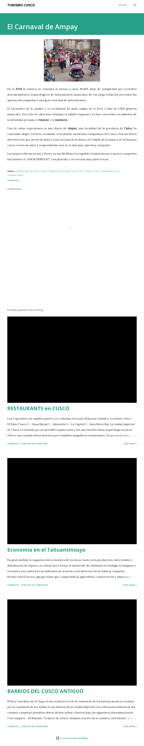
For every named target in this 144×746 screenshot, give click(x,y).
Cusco (44, 171)
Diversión (54, 171)
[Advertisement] (72, 284)
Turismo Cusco (21, 5)
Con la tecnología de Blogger (72, 738)
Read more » (130, 443)
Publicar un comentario (35, 443)
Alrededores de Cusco (27, 171)
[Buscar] (123, 5)
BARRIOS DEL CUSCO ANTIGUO (45, 691)
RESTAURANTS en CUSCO (38, 408)
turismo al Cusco (110, 171)
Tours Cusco (77, 171)
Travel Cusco (92, 171)
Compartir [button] (13, 180)
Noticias (64, 171)
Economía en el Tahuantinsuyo (46, 549)
